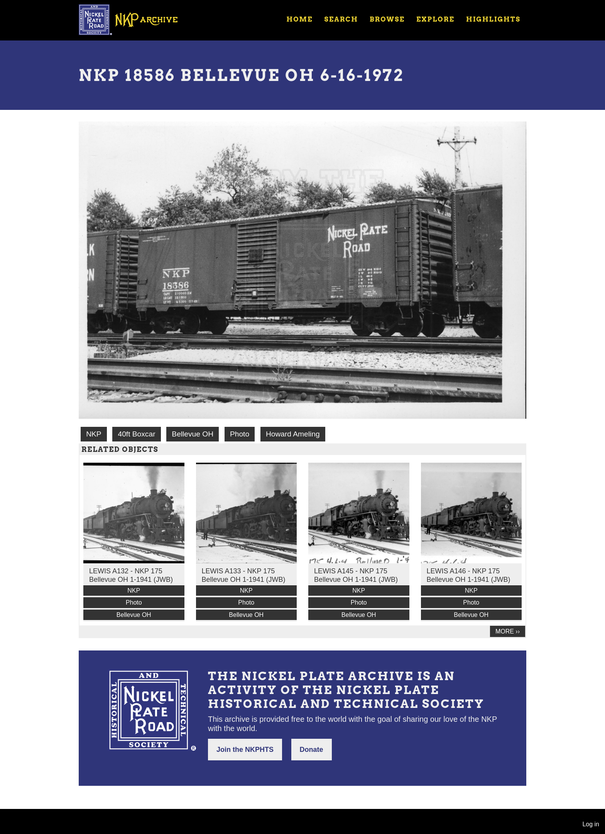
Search (341, 19)
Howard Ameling (293, 434)
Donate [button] (311, 749)
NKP (93, 434)
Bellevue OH (192, 434)
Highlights (493, 19)
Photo (239, 434)
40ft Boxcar (136, 434)
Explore (435, 19)
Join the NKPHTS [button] (245, 749)
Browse (387, 19)
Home (299, 19)
